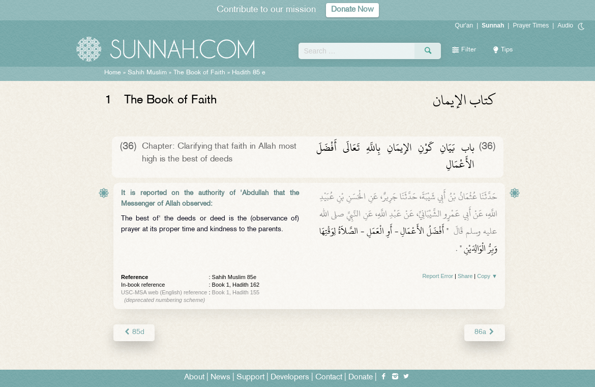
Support (250, 377)
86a (484, 332)
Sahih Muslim (147, 73)
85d (134, 332)
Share (465, 276)
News (220, 377)
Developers (290, 377)
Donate (360, 377)
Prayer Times (531, 25)
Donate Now (352, 10)
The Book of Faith (199, 73)
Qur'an (464, 25)
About (194, 377)
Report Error (437, 276)
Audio (565, 25)
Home (112, 73)
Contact (328, 377)
